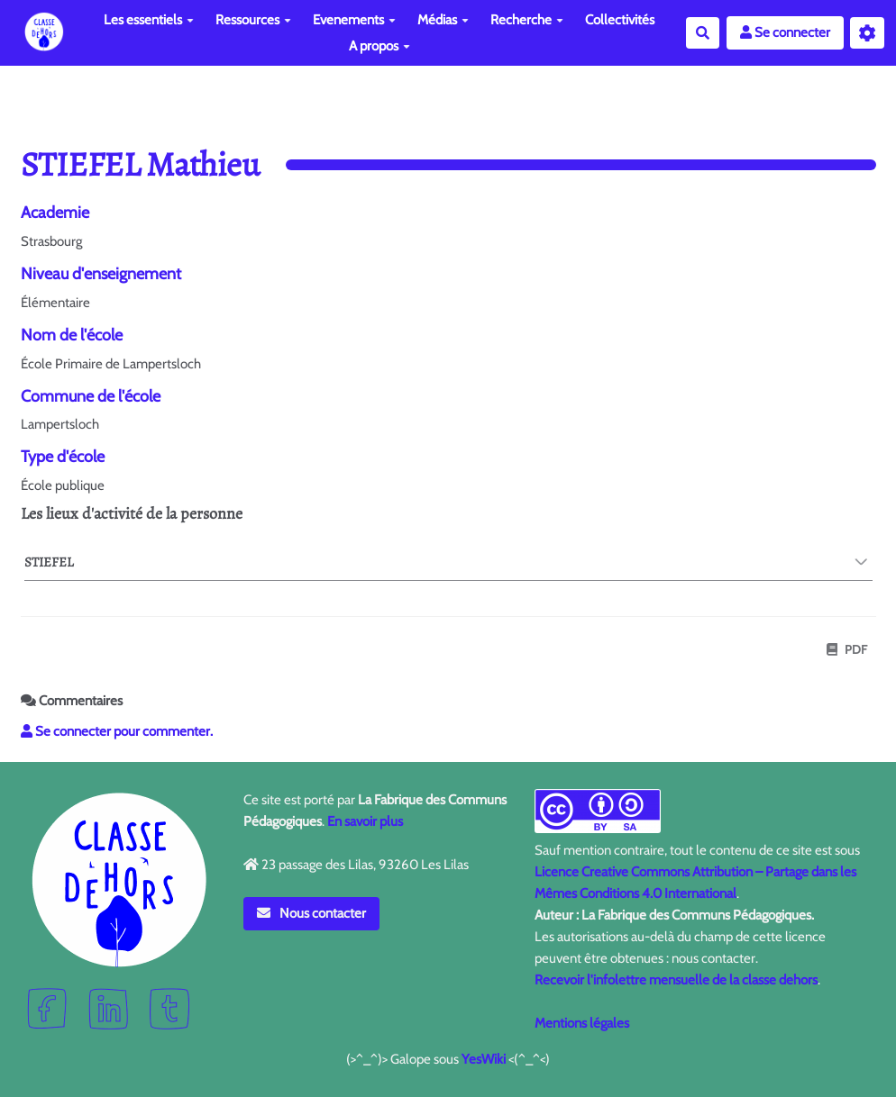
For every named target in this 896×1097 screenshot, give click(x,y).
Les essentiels (149, 20)
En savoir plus (365, 821)
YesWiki (484, 1059)
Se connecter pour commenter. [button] (117, 731)
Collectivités (619, 20)
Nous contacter (312, 913)
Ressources (253, 20)
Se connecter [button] (785, 32)
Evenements (354, 20)
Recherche (526, 20)
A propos (379, 46)
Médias (443, 20)
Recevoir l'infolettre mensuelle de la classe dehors (676, 980)
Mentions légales (582, 1023)
